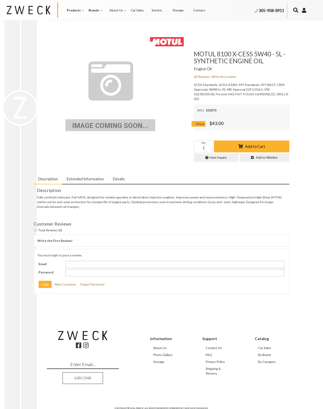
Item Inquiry (218, 157)
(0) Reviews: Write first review (215, 77)
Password (46, 272)
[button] (75, 10)
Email (43, 264)
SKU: (200, 110)
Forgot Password (92, 284)
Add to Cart (255, 146)
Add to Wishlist (267, 157)
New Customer (65, 284)
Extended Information (85, 179)
